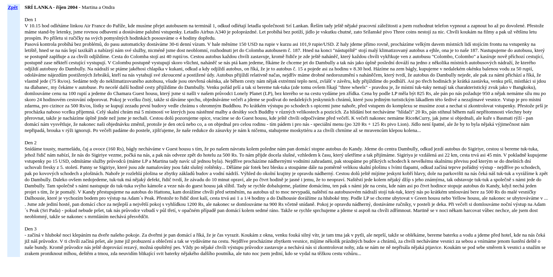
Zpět (13, 7)
